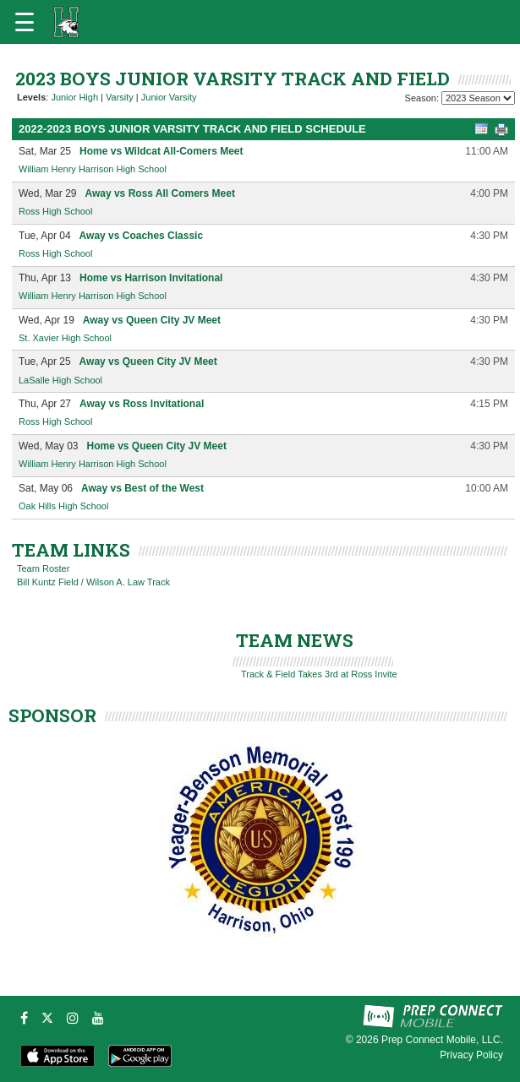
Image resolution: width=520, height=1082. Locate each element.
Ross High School (55, 211)
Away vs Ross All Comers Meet (159, 193)
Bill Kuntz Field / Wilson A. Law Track (93, 582)
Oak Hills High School (63, 506)
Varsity (120, 97)
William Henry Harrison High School (93, 169)
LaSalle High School (60, 380)
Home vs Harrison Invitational (150, 278)
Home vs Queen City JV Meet (156, 446)
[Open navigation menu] (24, 22)
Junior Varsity (169, 97)
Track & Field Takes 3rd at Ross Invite (319, 674)
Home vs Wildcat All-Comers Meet (161, 151)
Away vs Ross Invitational (141, 404)
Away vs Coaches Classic (141, 236)
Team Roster (43, 568)
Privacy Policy (471, 1055)
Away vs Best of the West (142, 488)
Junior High (74, 97)
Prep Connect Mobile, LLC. (442, 1040)
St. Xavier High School (65, 338)
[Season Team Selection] (478, 98)
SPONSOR (52, 715)
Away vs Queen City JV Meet (152, 320)
